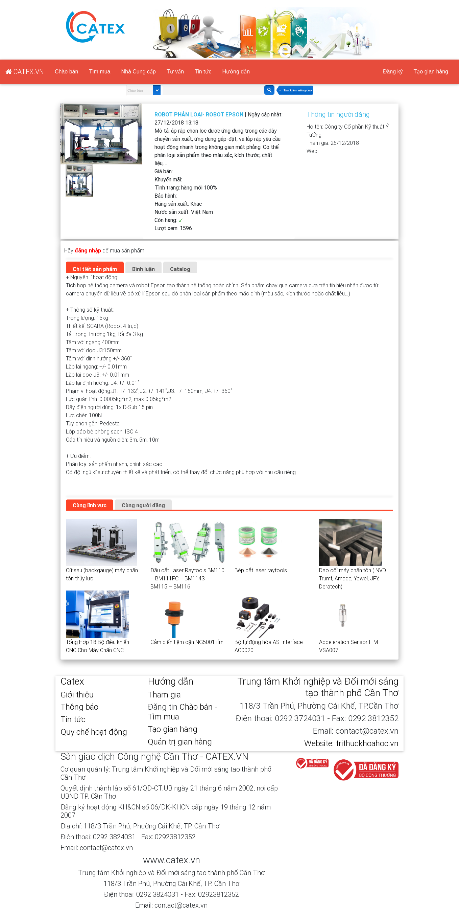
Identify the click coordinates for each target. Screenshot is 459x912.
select (155, 90)
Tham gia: (333, 142)
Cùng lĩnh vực (89, 505)
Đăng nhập (332, 4)
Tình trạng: (185, 187)
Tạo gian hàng (379, 4)
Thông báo (79, 707)
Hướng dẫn (236, 71)
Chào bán (66, 71)
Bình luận (143, 269)
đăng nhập (88, 250)
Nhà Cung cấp (138, 71)
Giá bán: (163, 171)
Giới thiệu (77, 694)
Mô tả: (217, 146)
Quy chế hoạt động (94, 732)
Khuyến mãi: (168, 179)
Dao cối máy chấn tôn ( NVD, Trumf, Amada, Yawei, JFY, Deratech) (353, 578)
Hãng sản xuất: (178, 203)
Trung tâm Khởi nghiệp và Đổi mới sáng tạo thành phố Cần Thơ (317, 686)
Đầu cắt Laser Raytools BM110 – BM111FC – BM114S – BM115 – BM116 (187, 578)
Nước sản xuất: (183, 211)
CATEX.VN (263, 4)
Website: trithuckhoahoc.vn (351, 743)
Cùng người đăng (143, 505)
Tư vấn (175, 71)
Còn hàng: (168, 220)
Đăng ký (299, 4)
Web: (312, 151)
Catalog (180, 269)
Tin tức (203, 71)
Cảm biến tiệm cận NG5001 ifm (186, 642)
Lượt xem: (173, 228)
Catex (72, 681)
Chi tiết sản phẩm (95, 269)
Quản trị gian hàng (180, 742)
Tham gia (164, 694)
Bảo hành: (165, 195)
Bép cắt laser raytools (261, 570)
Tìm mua (99, 71)
